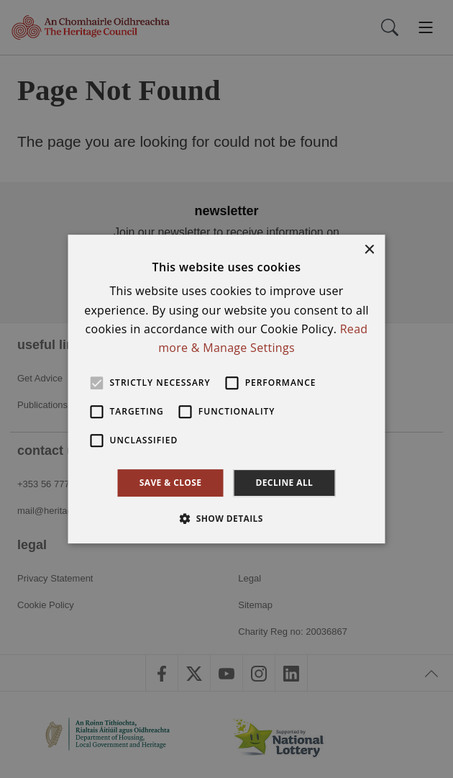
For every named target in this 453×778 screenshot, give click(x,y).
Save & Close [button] (170, 482)
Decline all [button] (284, 482)
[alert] (226, 389)
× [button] (369, 250)
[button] (226, 518)
